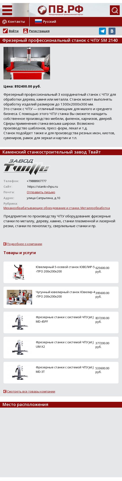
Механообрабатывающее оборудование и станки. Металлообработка (56, 208)
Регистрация (39, 31)
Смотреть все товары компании (31, 391)
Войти (14, 31)
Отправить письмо (41, 192)
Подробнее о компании (24, 244)
